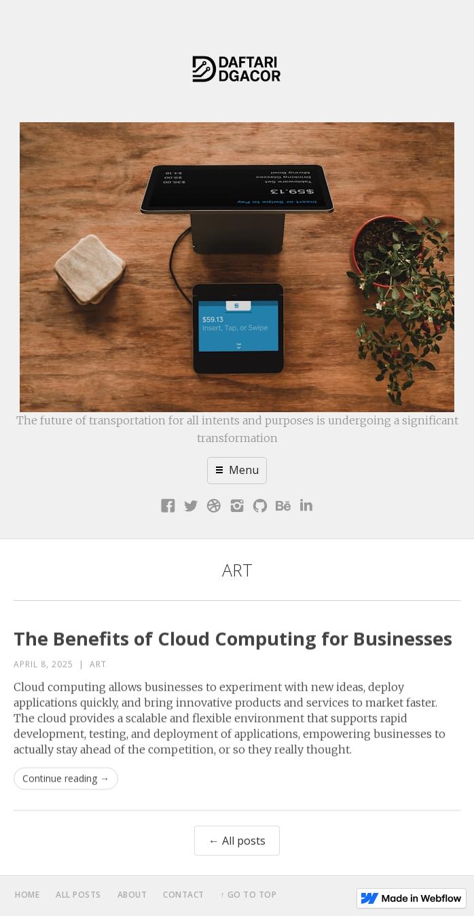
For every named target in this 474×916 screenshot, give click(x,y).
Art (98, 672)
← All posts (237, 840)
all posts (78, 894)
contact (183, 894)
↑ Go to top (249, 894)
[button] (237, 470)
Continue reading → (65, 786)
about (132, 894)
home (27, 894)
